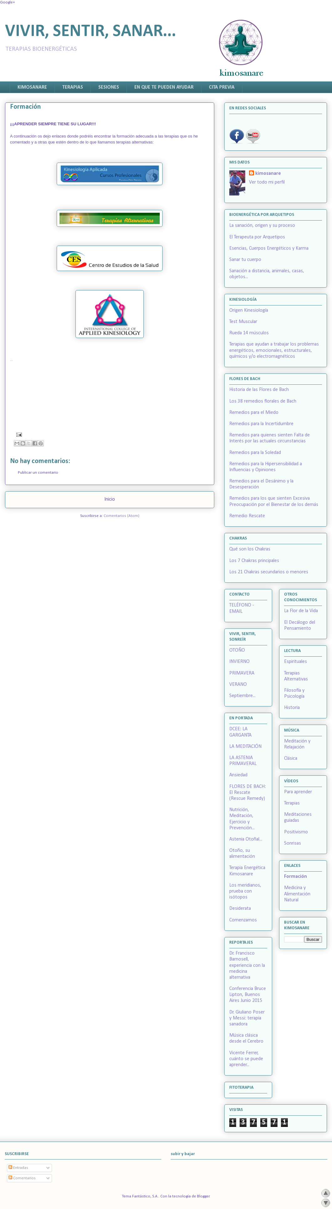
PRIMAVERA (241, 673)
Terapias (292, 803)
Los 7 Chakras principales (254, 560)
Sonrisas (292, 843)
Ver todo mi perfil (267, 182)
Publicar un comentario (38, 473)
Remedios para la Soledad (255, 452)
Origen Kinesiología (248, 310)
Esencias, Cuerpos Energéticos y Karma (269, 248)
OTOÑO (237, 650)
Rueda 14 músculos (249, 333)
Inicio (109, 499)
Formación (295, 876)
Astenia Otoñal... (245, 839)
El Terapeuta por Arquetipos (257, 237)
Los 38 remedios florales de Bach (262, 401)
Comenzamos (243, 920)
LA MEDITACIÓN (245, 746)
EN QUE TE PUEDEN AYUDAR (164, 87)
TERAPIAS (72, 87)
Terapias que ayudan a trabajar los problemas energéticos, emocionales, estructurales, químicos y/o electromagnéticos (274, 350)
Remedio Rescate (247, 516)
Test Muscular (243, 321)
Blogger (203, 1196)
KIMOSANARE (32, 87)
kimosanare (268, 173)
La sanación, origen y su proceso (262, 225)
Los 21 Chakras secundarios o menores (268, 572)
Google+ (7, 2)
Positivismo (296, 832)
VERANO (238, 684)
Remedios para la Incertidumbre (261, 423)
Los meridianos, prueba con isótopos (245, 891)
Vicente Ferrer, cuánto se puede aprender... (246, 1058)
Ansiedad (238, 775)
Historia (292, 707)
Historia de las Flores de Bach (259, 389)
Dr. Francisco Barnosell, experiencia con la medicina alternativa (247, 965)
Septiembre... (242, 695)
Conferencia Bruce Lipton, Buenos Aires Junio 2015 (247, 994)
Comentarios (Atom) (121, 516)
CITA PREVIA (222, 87)
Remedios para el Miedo (253, 412)
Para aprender (298, 792)
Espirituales (295, 661)
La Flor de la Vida (301, 610)
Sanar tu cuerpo (245, 259)
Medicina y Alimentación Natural (297, 893)
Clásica (290, 758)
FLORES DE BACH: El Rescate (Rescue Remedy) (247, 792)
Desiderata (240, 908)
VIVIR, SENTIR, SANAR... (90, 31)
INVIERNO (239, 661)
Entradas (18, 1168)
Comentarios (22, 1178)
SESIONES (108, 87)
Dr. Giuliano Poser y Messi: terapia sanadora (247, 1018)
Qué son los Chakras (249, 549)
